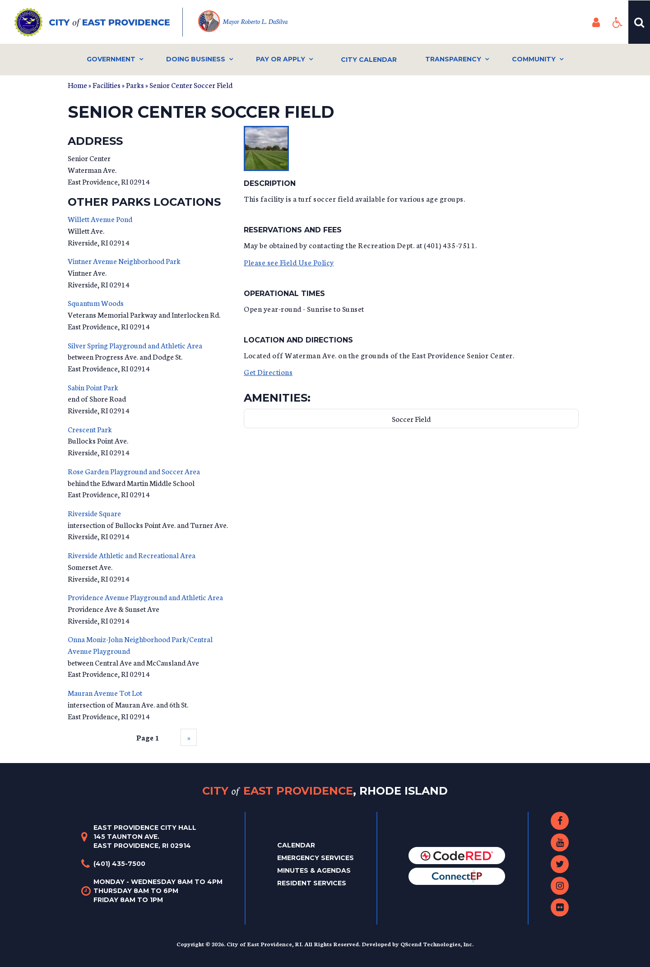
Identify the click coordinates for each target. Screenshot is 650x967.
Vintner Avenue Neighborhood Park (124, 260)
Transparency (453, 59)
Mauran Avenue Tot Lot (105, 692)
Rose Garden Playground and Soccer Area (134, 471)
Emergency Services (315, 858)
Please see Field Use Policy (289, 262)
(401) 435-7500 (119, 864)
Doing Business (195, 59)
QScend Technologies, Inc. (437, 944)
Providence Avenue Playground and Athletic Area (145, 597)
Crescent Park (90, 429)
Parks (135, 84)
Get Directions (268, 371)
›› (188, 737)
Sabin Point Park (93, 387)
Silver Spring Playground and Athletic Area (135, 345)
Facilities (107, 84)
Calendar (296, 845)
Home (77, 84)
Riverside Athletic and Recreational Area (131, 555)
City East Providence (325, 791)
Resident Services (311, 883)
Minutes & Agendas (314, 870)
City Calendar (369, 60)
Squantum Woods (96, 302)
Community (534, 59)
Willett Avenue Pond (100, 218)
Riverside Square (94, 513)
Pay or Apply (280, 59)
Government (111, 59)
